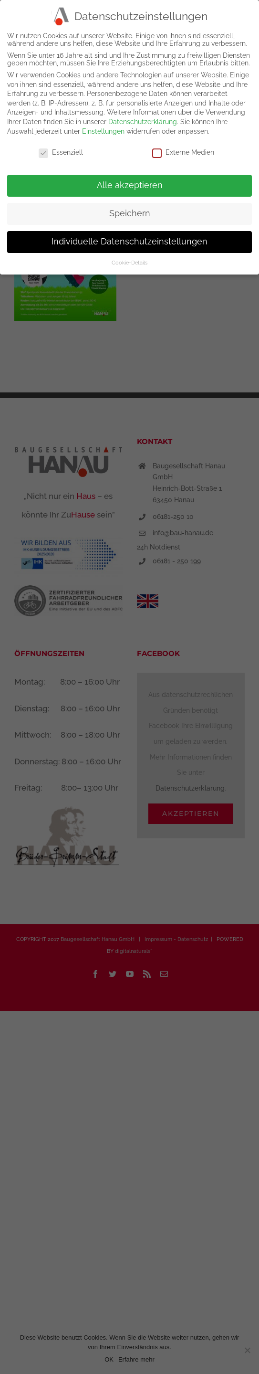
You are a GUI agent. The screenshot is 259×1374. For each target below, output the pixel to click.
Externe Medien (183, 152)
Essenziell (61, 152)
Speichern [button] (129, 213)
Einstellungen (103, 131)
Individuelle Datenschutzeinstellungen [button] (129, 241)
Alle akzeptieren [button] (130, 185)
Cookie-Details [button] (129, 262)
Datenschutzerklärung (142, 122)
